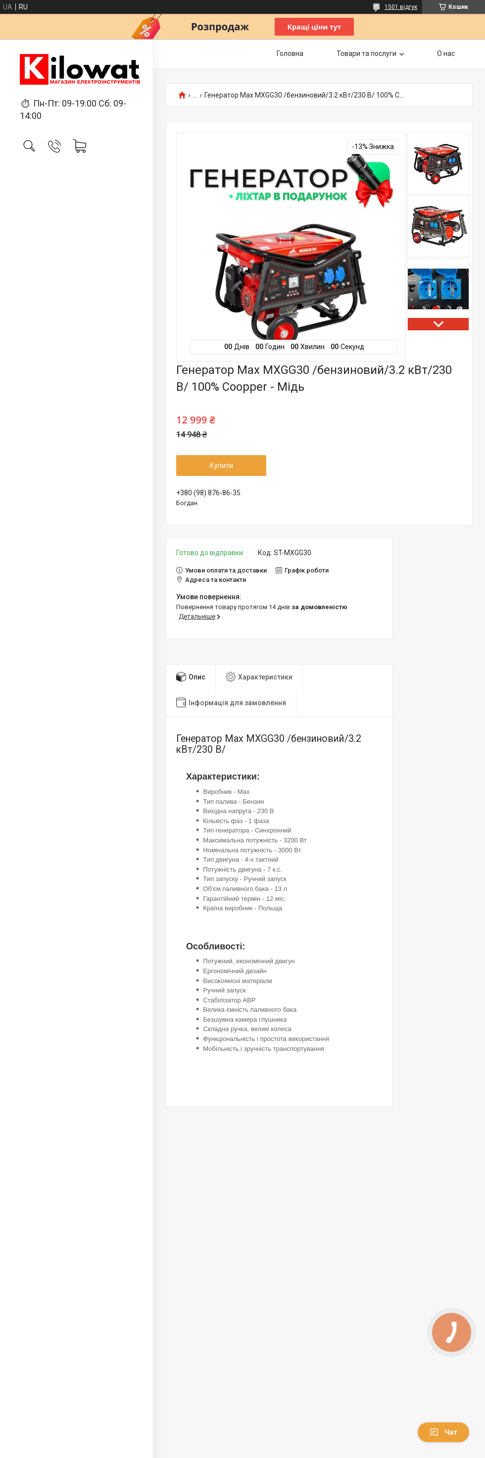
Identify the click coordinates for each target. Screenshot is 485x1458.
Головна (290, 53)
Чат (443, 1432)
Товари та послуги (366, 53)
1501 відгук (401, 6)
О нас (446, 53)
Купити (221, 465)
